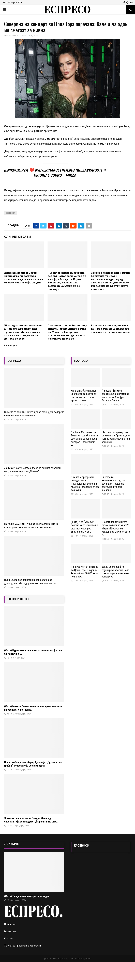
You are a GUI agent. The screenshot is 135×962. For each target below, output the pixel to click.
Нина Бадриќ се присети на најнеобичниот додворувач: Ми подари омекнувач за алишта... (31, 581)
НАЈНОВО (81, 360)
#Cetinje (61, 170)
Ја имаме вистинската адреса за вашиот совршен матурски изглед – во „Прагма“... (32, 469)
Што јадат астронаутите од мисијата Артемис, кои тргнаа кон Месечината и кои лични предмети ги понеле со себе (23, 332)
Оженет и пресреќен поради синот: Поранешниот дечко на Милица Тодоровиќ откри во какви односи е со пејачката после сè (67, 332)
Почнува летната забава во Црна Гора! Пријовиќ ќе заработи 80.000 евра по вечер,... (84, 571)
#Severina (44, 170)
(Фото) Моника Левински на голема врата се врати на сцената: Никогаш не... (33, 708)
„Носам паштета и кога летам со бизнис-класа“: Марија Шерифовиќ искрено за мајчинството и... (116, 528)
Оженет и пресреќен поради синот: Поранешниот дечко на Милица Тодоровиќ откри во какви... (85, 484)
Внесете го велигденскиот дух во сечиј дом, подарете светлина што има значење (110, 329)
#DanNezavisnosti (85, 170)
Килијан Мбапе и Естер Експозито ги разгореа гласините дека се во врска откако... (84, 395)
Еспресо (11, 35)
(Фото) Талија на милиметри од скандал (26, 896)
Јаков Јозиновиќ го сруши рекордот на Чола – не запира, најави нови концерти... (115, 571)
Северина (10, 213)
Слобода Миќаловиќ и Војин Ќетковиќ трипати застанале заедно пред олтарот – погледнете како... (84, 439)
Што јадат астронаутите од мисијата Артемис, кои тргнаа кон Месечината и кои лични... (116, 437)
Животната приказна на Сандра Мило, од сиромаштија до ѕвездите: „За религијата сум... (31, 820)
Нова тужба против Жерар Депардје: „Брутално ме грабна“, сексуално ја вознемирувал (33, 764)
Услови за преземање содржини (22, 945)
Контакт (8, 938)
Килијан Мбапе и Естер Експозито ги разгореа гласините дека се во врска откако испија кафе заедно (23, 277)
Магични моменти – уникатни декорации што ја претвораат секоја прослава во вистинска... (31, 525)
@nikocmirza (16, 170)
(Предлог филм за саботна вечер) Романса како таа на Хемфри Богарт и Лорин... (115, 395)
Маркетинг (10, 931)
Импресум (10, 924)
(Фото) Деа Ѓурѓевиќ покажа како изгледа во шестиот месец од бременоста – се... (84, 526)
